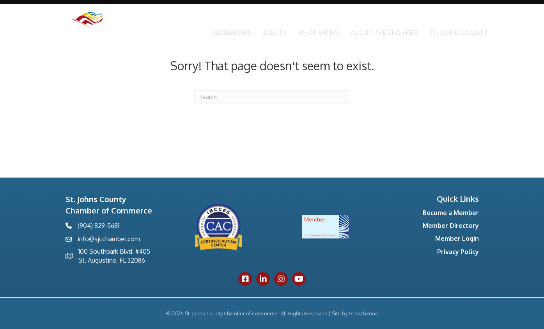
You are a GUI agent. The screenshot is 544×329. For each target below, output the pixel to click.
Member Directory (451, 225)
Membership (231, 32)
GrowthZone (363, 313)
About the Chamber (383, 32)
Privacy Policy (458, 252)
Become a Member (451, 213)
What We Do (318, 32)
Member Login (457, 238)
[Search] (272, 96)
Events (274, 32)
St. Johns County (457, 32)
